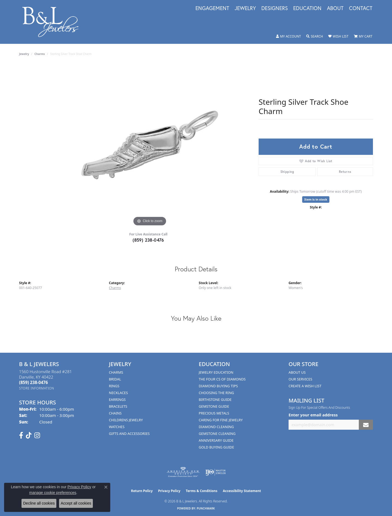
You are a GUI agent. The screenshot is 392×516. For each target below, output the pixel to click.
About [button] (335, 8)
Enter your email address (313, 414)
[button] (288, 36)
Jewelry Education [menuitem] (216, 372)
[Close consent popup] (106, 487)
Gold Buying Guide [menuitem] (216, 447)
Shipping (287, 172)
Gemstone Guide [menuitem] (214, 406)
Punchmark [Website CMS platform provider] (206, 508)
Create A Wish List (305, 385)
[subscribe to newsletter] (366, 425)
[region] (149, 146)
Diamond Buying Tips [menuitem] (218, 385)
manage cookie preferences (52, 492)
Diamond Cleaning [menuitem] (216, 426)
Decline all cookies (39, 503)
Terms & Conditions (202, 491)
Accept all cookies (76, 503)
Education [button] (307, 8)
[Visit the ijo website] (215, 472)
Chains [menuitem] (115, 413)
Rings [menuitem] (114, 385)
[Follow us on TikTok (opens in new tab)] (29, 435)
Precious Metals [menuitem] (214, 413)
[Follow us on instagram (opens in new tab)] (37, 435)
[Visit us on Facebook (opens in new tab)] (21, 435)
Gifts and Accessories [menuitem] (129, 433)
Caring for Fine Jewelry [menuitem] (221, 419)
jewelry (24, 54)
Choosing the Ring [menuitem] (216, 392)
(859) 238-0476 (148, 240)
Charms (40, 54)
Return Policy (142, 491)
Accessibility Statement (242, 491)
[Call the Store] (33, 382)
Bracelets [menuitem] (118, 406)
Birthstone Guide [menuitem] (215, 399)
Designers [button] (274, 8)
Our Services (300, 379)
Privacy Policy (169, 491)
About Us (297, 372)
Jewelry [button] (245, 8)
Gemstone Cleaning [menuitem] (217, 433)
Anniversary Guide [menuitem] (216, 440)
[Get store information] (36, 388)
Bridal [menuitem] (115, 379)
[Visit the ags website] (183, 472)
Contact (360, 8)
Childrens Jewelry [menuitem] (126, 419)
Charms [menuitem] (116, 372)
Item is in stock (315, 199)
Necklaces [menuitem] (118, 392)
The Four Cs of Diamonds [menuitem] (222, 379)
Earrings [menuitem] (117, 399)
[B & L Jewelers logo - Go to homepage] (53, 21)
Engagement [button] (212, 8)
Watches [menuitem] (116, 426)
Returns (345, 172)
